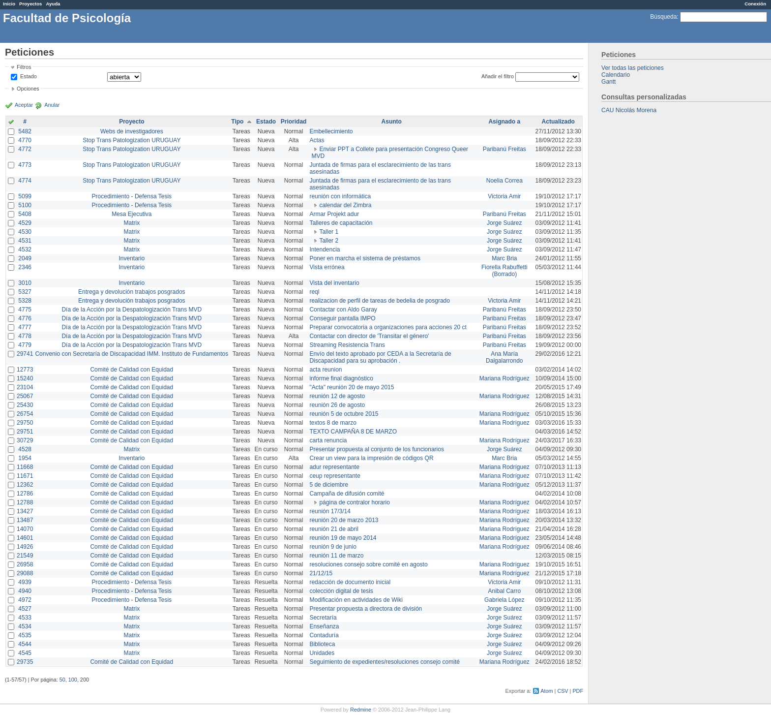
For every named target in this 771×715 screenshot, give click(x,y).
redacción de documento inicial (349, 582)
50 (62, 680)
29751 (25, 431)
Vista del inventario (334, 283)
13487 (25, 520)
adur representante (334, 467)
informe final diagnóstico (341, 378)
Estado (28, 76)
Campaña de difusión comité (346, 493)
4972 (24, 599)
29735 (25, 661)
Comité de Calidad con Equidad (131, 369)
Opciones (28, 89)
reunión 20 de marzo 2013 (343, 520)
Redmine (360, 710)
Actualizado (558, 121)
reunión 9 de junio (332, 546)
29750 (25, 422)
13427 (25, 511)
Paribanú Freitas (504, 149)
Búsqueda (663, 16)
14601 (25, 537)
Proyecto (131, 121)
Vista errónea (326, 267)
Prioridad (294, 121)
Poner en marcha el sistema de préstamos (364, 258)
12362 (25, 484)
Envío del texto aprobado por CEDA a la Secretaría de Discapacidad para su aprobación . (380, 357)
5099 (24, 196)
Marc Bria (504, 258)
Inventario (132, 258)
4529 (24, 222)
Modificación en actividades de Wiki (355, 599)
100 (72, 680)
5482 (24, 131)
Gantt (608, 81)
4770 (24, 140)
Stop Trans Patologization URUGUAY (131, 140)
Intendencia (324, 249)
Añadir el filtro (497, 76)
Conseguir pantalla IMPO (342, 318)
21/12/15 (320, 573)
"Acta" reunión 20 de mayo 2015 (351, 387)
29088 (25, 573)
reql (314, 291)
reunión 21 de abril (333, 529)
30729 (25, 440)
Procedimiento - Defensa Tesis (132, 196)
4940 (24, 591)
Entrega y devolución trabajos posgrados (131, 291)
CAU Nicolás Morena (628, 110)
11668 (25, 467)
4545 (24, 653)
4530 (24, 231)
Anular (51, 105)
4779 (24, 345)
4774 (24, 180)
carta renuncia (328, 440)
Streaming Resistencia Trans (347, 345)
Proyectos (30, 3)
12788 (25, 502)
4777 (24, 327)
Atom (546, 691)
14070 (25, 529)
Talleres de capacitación (340, 222)
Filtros (24, 67)
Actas (316, 140)
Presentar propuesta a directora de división (365, 608)
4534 (24, 626)
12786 (25, 493)
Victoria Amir (504, 196)
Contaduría (323, 635)
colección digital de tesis (341, 591)
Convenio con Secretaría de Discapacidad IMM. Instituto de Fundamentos (131, 353)
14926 (25, 546)
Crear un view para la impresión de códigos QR (371, 458)
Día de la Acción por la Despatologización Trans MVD (131, 309)
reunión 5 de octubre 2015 (343, 413)
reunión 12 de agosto (337, 396)
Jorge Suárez (504, 222)
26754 (25, 413)
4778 (24, 336)
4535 (24, 635)
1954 (24, 458)
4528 (24, 449)
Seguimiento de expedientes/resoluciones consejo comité (384, 661)
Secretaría (322, 617)
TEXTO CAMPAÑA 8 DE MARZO (353, 431)
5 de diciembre (328, 484)
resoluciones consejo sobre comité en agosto (368, 564)
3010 (24, 283)
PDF (577, 691)
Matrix (131, 222)
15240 (25, 378)
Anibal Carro (504, 591)
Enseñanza (324, 626)
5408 (24, 214)
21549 (25, 555)
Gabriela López (504, 599)
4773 (24, 164)
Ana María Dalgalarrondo (504, 357)
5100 (24, 205)
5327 (24, 291)
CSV (562, 691)
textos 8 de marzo (332, 422)
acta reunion (325, 369)
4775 (24, 309)
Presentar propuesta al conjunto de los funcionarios (376, 449)
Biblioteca (322, 644)
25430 (25, 405)
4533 (24, 617)
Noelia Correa (504, 180)
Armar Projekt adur (334, 214)
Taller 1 (328, 231)
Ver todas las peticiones (632, 67)
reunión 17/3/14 (329, 511)
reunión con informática (340, 196)
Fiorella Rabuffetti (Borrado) (504, 271)
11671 (25, 475)
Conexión (755, 3)
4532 (24, 249)
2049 (24, 258)
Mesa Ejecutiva (131, 214)
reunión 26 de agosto (337, 405)
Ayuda (53, 3)
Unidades (321, 653)
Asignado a (504, 121)
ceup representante (334, 475)
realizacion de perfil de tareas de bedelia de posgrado (379, 300)
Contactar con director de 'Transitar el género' (369, 336)
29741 (25, 353)
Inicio (9, 3)
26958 (25, 564)
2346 (24, 267)
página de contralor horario (354, 502)
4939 (24, 582)
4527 (24, 608)
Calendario (615, 74)
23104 (25, 387)
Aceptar (24, 105)
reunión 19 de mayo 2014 (342, 537)
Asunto (392, 121)
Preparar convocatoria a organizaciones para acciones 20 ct (388, 327)
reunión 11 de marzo (336, 555)
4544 (24, 644)
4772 (24, 149)
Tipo (237, 121)
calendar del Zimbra (345, 205)
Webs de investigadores (131, 131)
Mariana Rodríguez (504, 378)
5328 (24, 300)
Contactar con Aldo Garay (343, 309)
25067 (25, 396)
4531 (24, 240)
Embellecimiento (331, 131)
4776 (24, 318)
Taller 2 (328, 240)
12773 (25, 369)
